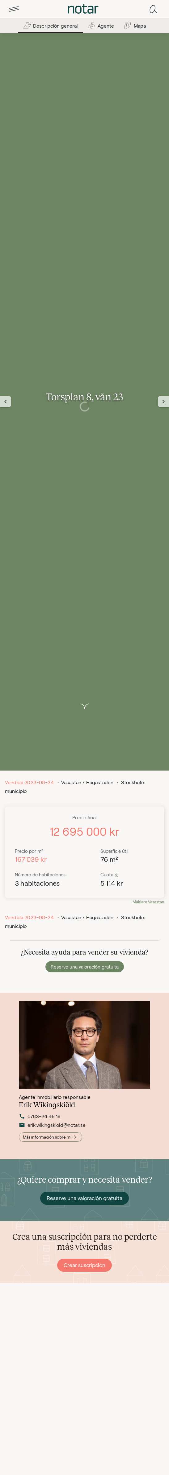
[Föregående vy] (5, 401)
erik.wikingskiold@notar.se (52, 1131)
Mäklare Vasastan (148, 901)
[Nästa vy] (163, 401)
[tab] (14, 9)
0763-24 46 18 (40, 1122)
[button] (14, 9)
